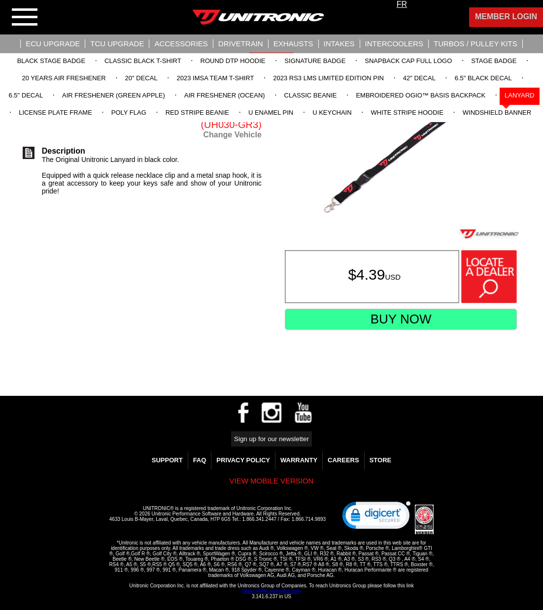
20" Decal (141, 78)
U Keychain (331, 112)
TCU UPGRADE (117, 43)
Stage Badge (493, 60)
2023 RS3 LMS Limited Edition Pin (328, 78)
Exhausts (293, 43)
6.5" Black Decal (483, 78)
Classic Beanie (310, 95)
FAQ (199, 460)
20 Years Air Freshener (63, 78)
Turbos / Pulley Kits (475, 43)
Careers (343, 460)
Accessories (180, 43)
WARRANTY (298, 460)
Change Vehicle (233, 134)
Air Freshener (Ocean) (224, 95)
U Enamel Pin (270, 112)
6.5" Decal (25, 95)
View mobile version (272, 481)
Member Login (506, 16)
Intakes (339, 43)
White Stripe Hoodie (407, 112)
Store (381, 460)
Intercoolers (394, 43)
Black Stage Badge (51, 60)
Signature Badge (314, 60)
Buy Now (401, 319)
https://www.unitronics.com (271, 591)
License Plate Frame (55, 112)
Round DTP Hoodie (233, 60)
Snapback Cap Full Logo (408, 60)
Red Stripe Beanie (197, 112)
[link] (376, 517)
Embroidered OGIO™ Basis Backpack (420, 95)
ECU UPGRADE (53, 43)
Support (167, 460)
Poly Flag (128, 112)
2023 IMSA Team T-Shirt (215, 78)
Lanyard (519, 95)
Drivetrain (240, 43)
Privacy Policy (243, 460)
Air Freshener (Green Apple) (113, 95)
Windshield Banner (497, 112)
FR (402, 4)
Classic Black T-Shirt (142, 60)
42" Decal (419, 78)
